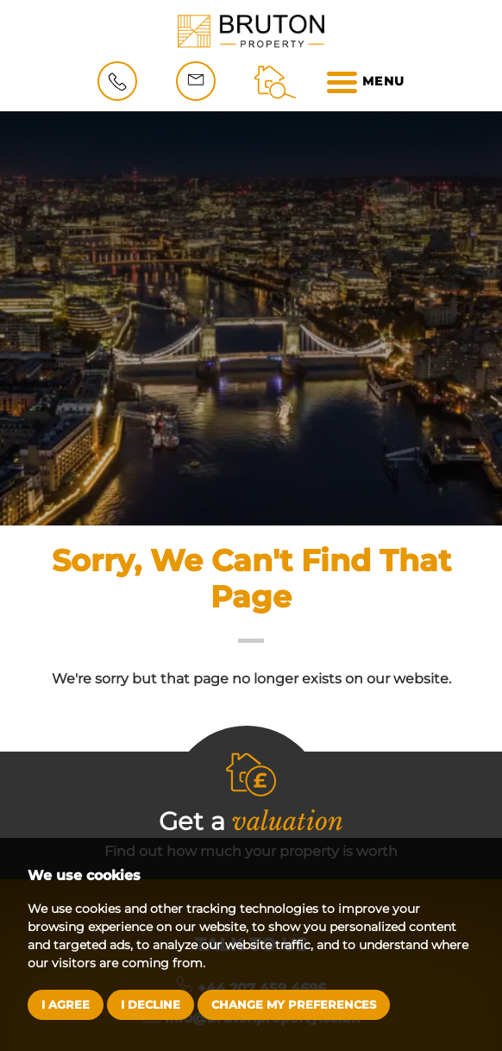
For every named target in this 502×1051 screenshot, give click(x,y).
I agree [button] (65, 1004)
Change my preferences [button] (293, 1004)
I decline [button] (150, 1004)
